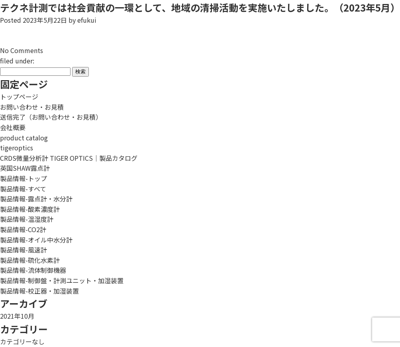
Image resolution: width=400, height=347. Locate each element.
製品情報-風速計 (23, 249)
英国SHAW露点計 (25, 168)
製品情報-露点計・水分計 (36, 198)
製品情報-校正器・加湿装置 (39, 291)
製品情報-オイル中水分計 (36, 239)
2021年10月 (17, 316)
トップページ (19, 96)
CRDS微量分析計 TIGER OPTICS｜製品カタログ (68, 158)
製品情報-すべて (23, 188)
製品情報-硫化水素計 (30, 260)
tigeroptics (16, 147)
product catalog (24, 137)
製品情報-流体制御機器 (33, 270)
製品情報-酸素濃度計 (30, 209)
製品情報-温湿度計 (26, 219)
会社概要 (12, 127)
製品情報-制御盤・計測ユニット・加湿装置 (62, 280)
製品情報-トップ (23, 178)
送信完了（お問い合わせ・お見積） (51, 117)
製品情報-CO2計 (23, 229)
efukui (86, 20)
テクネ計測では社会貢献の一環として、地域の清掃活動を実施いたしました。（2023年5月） (200, 7)
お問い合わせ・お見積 (32, 107)
